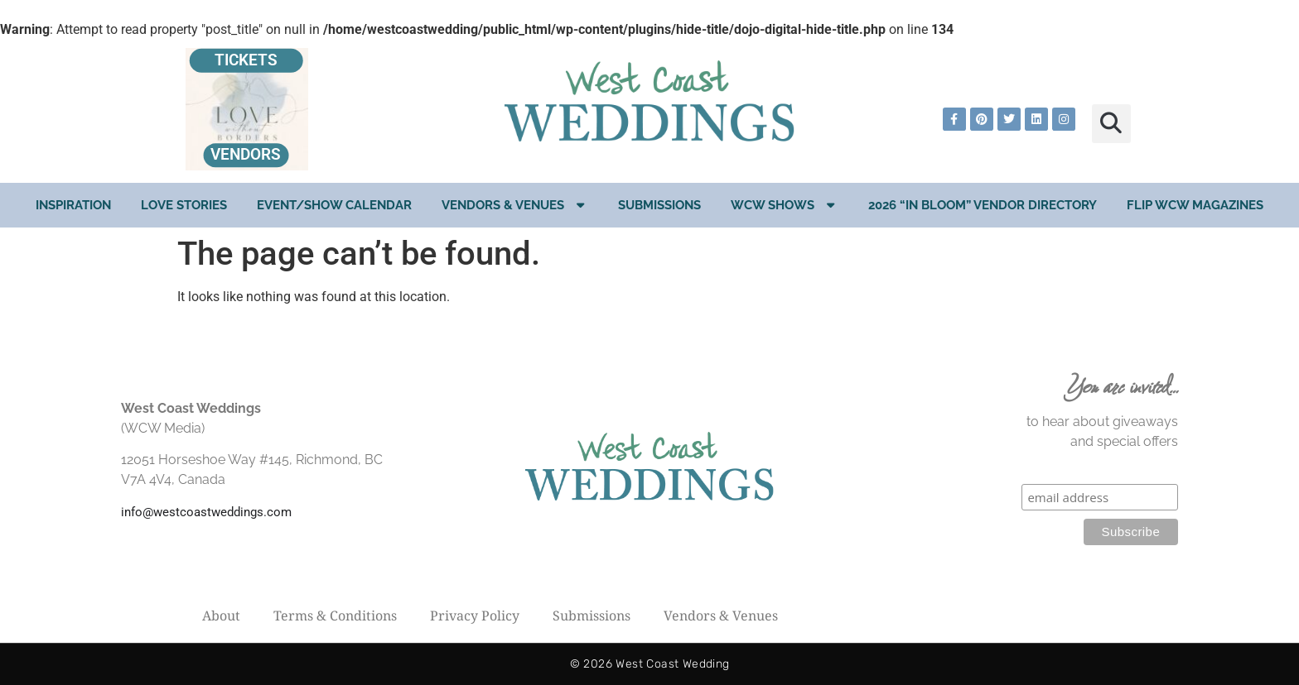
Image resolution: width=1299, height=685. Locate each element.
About (221, 615)
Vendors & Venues (515, 204)
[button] (1111, 123)
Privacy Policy (474, 615)
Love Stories (184, 205)
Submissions (659, 205)
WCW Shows (784, 204)
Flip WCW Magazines (1195, 205)
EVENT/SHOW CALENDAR (334, 205)
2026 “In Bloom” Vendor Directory (982, 205)
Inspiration (73, 205)
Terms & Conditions (335, 615)
